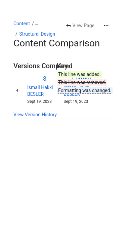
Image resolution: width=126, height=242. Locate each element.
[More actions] (106, 26)
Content (21, 23)
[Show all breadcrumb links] (36, 23)
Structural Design (37, 34)
